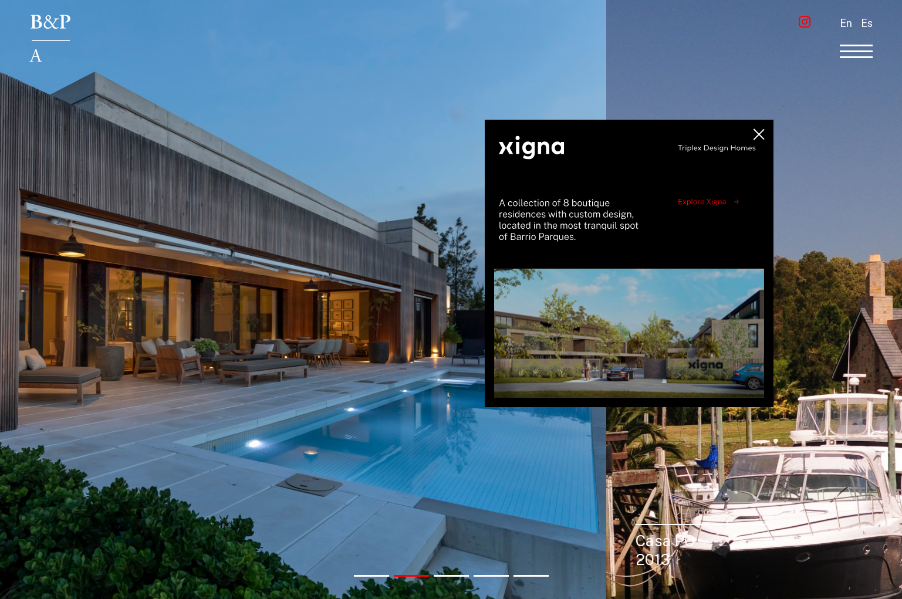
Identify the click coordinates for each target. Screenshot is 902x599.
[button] (371, 576)
